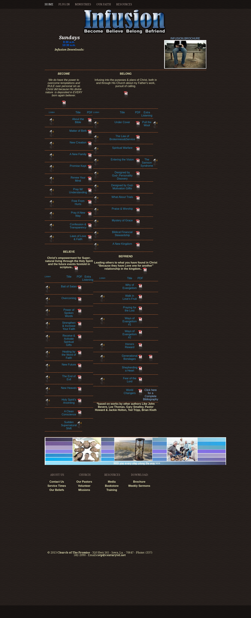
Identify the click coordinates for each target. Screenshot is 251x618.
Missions (84, 489)
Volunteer (84, 485)
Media (112, 481)
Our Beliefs (56, 489)
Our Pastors (84, 481)
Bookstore (111, 485)
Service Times (56, 485)
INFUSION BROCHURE (185, 39)
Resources (124, 4)
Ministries (83, 4)
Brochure (139, 481)
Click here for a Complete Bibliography (150, 395)
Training (111, 489)
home (49, 4)
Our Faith (103, 4)
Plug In (64, 4)
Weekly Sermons (139, 485)
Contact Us (57, 481)
